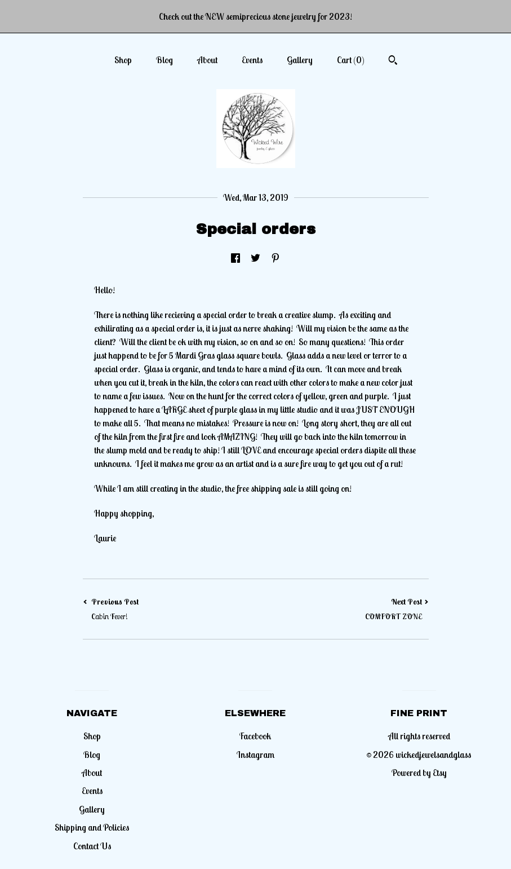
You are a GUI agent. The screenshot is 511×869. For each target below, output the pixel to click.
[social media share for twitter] (255, 258)
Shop (123, 59)
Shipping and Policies (92, 827)
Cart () (351, 59)
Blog (164, 59)
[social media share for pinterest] (275, 258)
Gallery (300, 59)
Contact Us (92, 846)
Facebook (255, 736)
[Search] (393, 61)
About (207, 59)
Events (252, 59)
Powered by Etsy (419, 772)
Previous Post (169, 610)
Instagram (255, 754)
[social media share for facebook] (235, 258)
